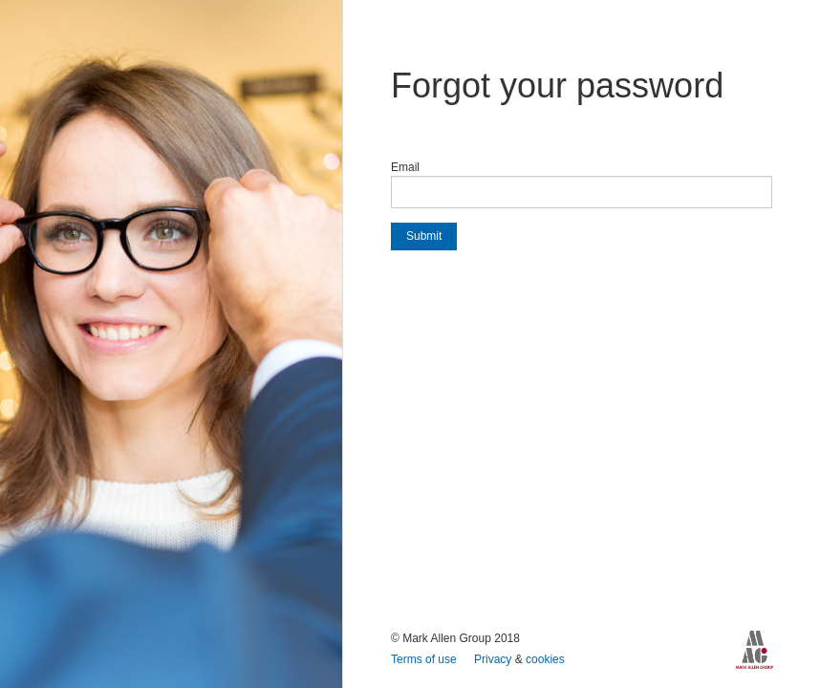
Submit (424, 236)
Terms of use (425, 659)
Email (405, 167)
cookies (545, 659)
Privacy (494, 659)
